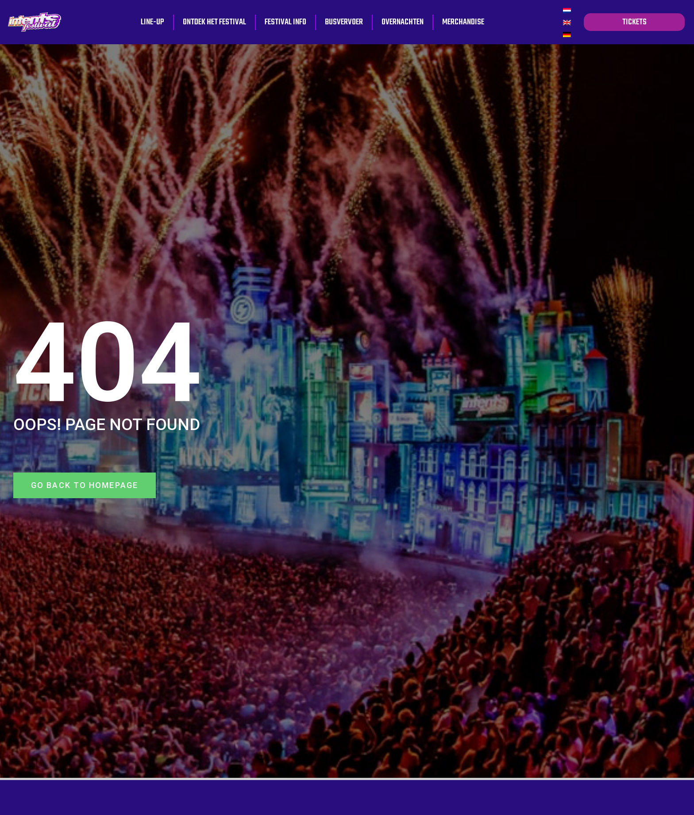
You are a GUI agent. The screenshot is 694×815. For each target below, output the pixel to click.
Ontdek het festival (214, 22)
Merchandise (463, 22)
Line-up (152, 22)
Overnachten (403, 22)
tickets (634, 22)
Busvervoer (344, 22)
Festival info (285, 22)
